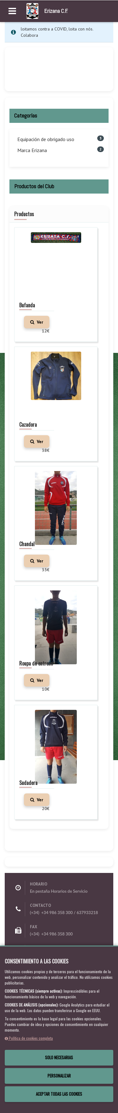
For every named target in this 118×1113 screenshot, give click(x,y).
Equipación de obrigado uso (45, 139)
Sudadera (28, 783)
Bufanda (27, 305)
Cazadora (28, 424)
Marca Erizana (32, 150)
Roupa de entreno (36, 663)
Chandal (27, 544)
